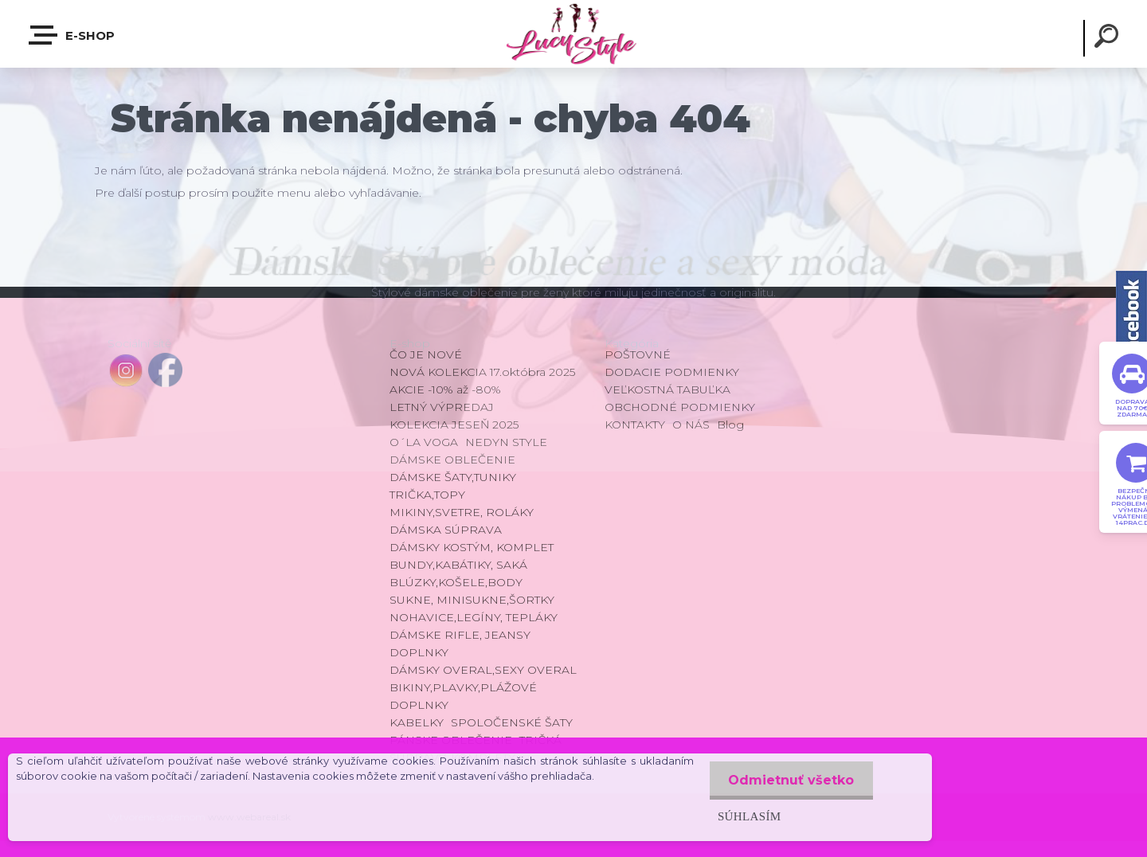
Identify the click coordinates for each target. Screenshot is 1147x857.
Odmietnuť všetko (790, 780)
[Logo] (573, 34)
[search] (1108, 38)
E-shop (72, 35)
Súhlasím (747, 816)
